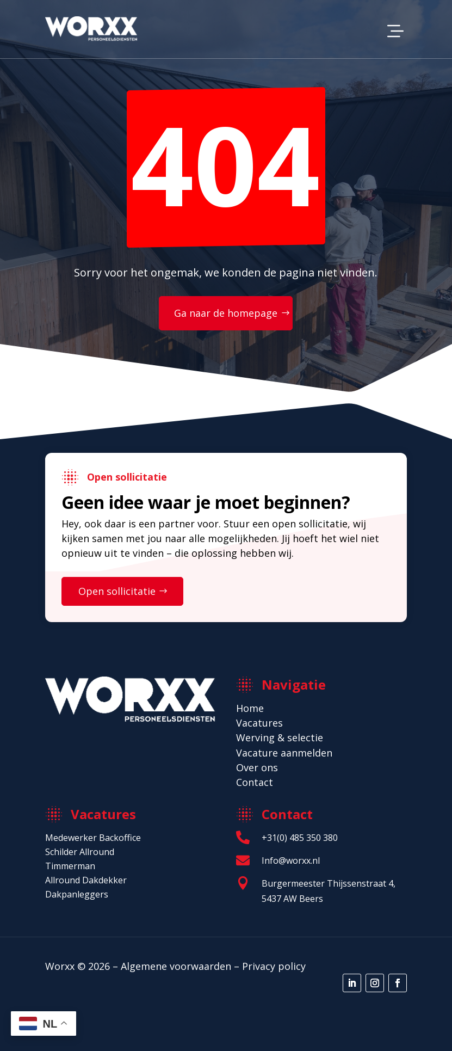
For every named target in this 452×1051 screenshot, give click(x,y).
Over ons (257, 767)
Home (250, 708)
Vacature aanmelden (284, 752)
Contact (254, 782)
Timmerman (70, 866)
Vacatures (259, 722)
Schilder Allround (79, 852)
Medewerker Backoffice (93, 838)
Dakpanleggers (76, 894)
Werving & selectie (279, 737)
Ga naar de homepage (225, 312)
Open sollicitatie (117, 591)
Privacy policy (274, 966)
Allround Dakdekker (86, 880)
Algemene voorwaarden (176, 966)
